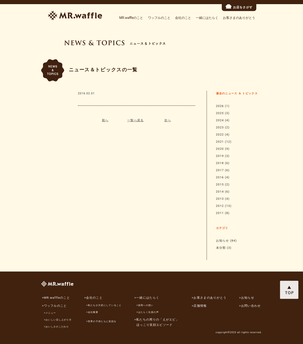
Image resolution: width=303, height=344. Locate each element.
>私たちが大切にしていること (103, 305)
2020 (220, 148)
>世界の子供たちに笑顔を (101, 321)
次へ (167, 120)
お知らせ (222, 240)
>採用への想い (144, 305)
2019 (220, 156)
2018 (220, 163)
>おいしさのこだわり (56, 326)
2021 (220, 141)
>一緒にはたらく (146, 297)
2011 (220, 213)
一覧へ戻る (135, 120)
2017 (220, 170)
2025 (220, 113)
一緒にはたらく (207, 18)
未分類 (221, 247)
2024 (220, 120)
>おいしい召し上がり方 (58, 319)
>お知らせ (246, 297)
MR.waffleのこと (131, 18)
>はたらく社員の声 (147, 312)
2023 (220, 127)
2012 (220, 206)
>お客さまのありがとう (209, 297)
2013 (220, 198)
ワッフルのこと (159, 18)
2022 (220, 134)
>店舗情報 (199, 305)
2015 (220, 184)
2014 (220, 191)
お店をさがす (239, 6)
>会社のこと (93, 297)
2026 (220, 106)
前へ (105, 120)
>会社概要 (92, 312)
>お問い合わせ (250, 305)
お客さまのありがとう (239, 18)
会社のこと (183, 18)
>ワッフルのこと (54, 305)
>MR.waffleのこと (56, 297)
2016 (220, 177)
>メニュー (50, 313)
